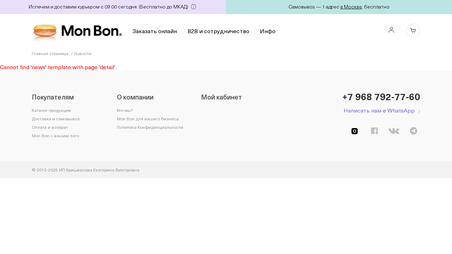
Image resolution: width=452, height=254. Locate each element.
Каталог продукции (51, 110)
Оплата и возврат (50, 127)
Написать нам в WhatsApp (379, 110)
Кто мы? (125, 110)
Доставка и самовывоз (56, 118)
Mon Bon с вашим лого (55, 135)
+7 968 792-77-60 (381, 96)
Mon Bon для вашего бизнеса (148, 118)
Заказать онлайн (154, 30)
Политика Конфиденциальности (150, 127)
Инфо (267, 30)
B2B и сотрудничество (218, 30)
